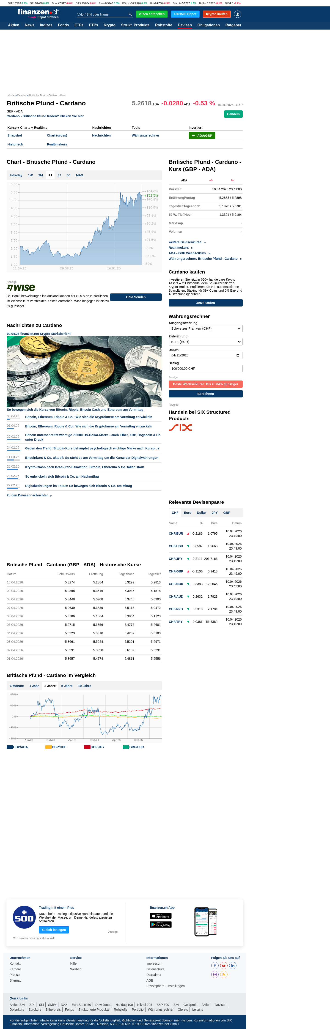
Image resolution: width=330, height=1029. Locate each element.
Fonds (63, 25)
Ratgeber (233, 25)
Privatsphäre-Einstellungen (165, 986)
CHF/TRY (176, 620)
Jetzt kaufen (205, 303)
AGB (149, 980)
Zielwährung (206, 338)
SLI (41, 1005)
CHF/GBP (176, 570)
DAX (78, 3)
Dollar (202, 3)
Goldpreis (190, 1005)
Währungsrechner (145, 135)
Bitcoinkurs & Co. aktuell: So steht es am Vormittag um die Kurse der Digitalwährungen (91, 458)
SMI (10, 3)
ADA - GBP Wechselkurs (189, 253)
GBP (226, 511)
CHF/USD (176, 544)
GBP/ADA (20, 747)
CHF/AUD (176, 595)
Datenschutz (155, 969)
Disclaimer (153, 975)
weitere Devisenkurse (187, 242)
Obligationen (208, 25)
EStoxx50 (128, 3)
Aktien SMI (17, 1005)
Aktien (13, 25)
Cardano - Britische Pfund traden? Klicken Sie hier (45, 116)
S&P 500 (163, 1005)
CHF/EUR (176, 532)
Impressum (154, 963)
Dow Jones (103, 1005)
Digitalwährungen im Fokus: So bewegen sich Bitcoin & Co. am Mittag (78, 486)
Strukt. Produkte (135, 25)
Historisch (15, 144)
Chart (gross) (57, 135)
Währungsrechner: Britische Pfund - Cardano (205, 258)
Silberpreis (53, 1009)
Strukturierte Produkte (94, 1009)
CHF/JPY (175, 557)
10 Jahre (84, 686)
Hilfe (73, 963)
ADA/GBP (202, 135)
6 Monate (17, 686)
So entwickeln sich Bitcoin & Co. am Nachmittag (62, 476)
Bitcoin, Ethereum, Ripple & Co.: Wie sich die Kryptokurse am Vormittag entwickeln (88, 417)
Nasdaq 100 (124, 1005)
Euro (101, 3)
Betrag (206, 365)
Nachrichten (101, 135)
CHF (175, 511)
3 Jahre (50, 686)
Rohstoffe (163, 25)
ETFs (78, 25)
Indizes (46, 25)
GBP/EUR (136, 747)
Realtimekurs (57, 144)
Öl (226, 3)
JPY (215, 511)
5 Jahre (66, 686)
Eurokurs (34, 1009)
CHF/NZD (176, 607)
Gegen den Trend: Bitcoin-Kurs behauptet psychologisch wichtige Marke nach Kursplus (92, 448)
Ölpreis (183, 1009)
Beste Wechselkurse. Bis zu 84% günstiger (205, 382)
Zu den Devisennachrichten (29, 495)
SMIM (52, 1005)
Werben (75, 969)
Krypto (110, 25)
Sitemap (15, 980)
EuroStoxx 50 (81, 1005)
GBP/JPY (97, 747)
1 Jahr (34, 686)
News (29, 25)
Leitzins (197, 1009)
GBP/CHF (59, 747)
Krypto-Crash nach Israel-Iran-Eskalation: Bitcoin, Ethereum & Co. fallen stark (84, 467)
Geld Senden (136, 297)
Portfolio (137, 1009)
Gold (153, 3)
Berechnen (205, 392)
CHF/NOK (176, 582)
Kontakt (15, 963)
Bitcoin (177, 3)
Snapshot (15, 135)
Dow (54, 3)
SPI (32, 3)
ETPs (93, 25)
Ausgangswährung (206, 325)
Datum (206, 351)
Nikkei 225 (144, 1005)
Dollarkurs (17, 1009)
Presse (15, 975)
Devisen (185, 25)
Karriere (15, 969)
